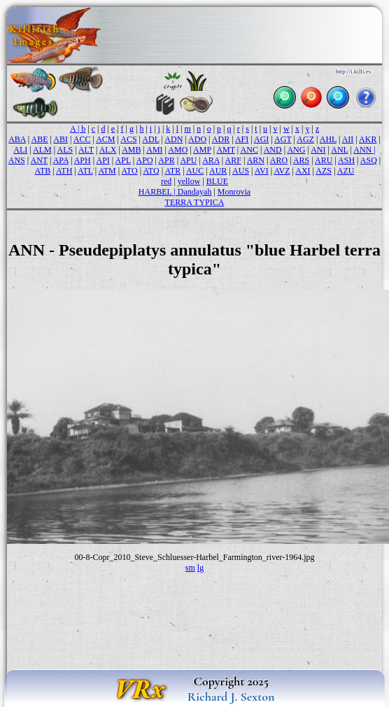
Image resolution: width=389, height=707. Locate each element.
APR (166, 160)
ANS (16, 160)
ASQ (368, 160)
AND (273, 150)
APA (61, 160)
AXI (302, 171)
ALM (42, 150)
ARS (301, 160)
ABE (39, 139)
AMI (154, 150)
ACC (82, 139)
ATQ (151, 171)
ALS (65, 150)
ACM (105, 139)
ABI (60, 139)
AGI (261, 139)
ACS (128, 139)
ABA (17, 139)
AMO (178, 150)
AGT (282, 139)
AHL (328, 139)
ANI (318, 150)
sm (190, 568)
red (166, 181)
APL (123, 160)
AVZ (282, 171)
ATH (64, 171)
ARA (211, 160)
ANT (39, 160)
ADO (197, 139)
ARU (323, 160)
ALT (86, 150)
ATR (172, 171)
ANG (296, 150)
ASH (346, 160)
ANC (249, 150)
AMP (202, 150)
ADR (220, 139)
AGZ (305, 139)
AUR (218, 171)
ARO (279, 160)
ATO (130, 171)
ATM (106, 171)
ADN (173, 139)
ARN (255, 160)
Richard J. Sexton (231, 696)
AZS (324, 171)
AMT (225, 150)
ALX (108, 150)
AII (348, 139)
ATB (43, 171)
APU (188, 160)
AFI (241, 139)
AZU (346, 171)
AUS (240, 171)
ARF (233, 160)
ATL (85, 171)
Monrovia (234, 192)
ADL (150, 139)
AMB (131, 150)
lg (200, 568)
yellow (189, 181)
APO (144, 160)
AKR (367, 139)
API (102, 160)
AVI (262, 171)
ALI (20, 150)
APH (82, 160)
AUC (195, 171)
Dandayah (195, 192)
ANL (339, 150)
